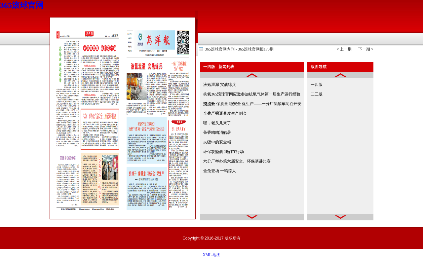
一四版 (317, 84)
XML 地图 (211, 254)
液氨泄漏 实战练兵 (219, 84)
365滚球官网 (22, 5)
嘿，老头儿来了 (217, 123)
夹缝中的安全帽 (217, 142)
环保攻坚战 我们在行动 (223, 151)
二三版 (317, 94)
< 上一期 (344, 49)
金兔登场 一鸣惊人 (219, 170)
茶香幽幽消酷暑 (217, 132)
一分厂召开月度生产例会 (225, 113)
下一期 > (365, 49)
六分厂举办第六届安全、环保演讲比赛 (237, 161)
